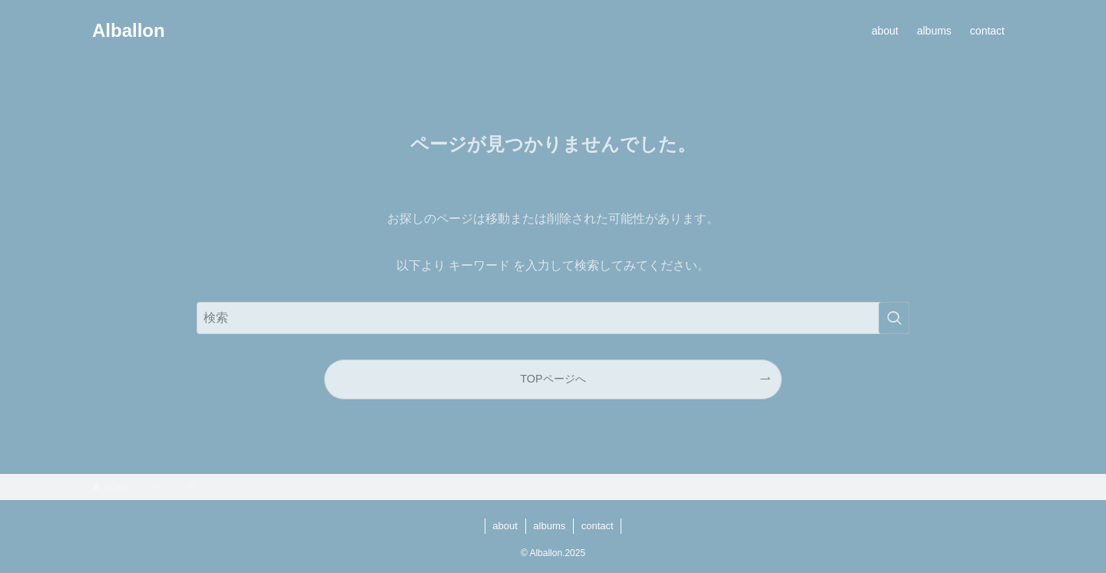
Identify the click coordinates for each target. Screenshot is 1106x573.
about (505, 526)
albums (549, 526)
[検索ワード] (553, 318)
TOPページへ (552, 379)
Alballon (128, 31)
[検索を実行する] (894, 318)
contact (597, 526)
